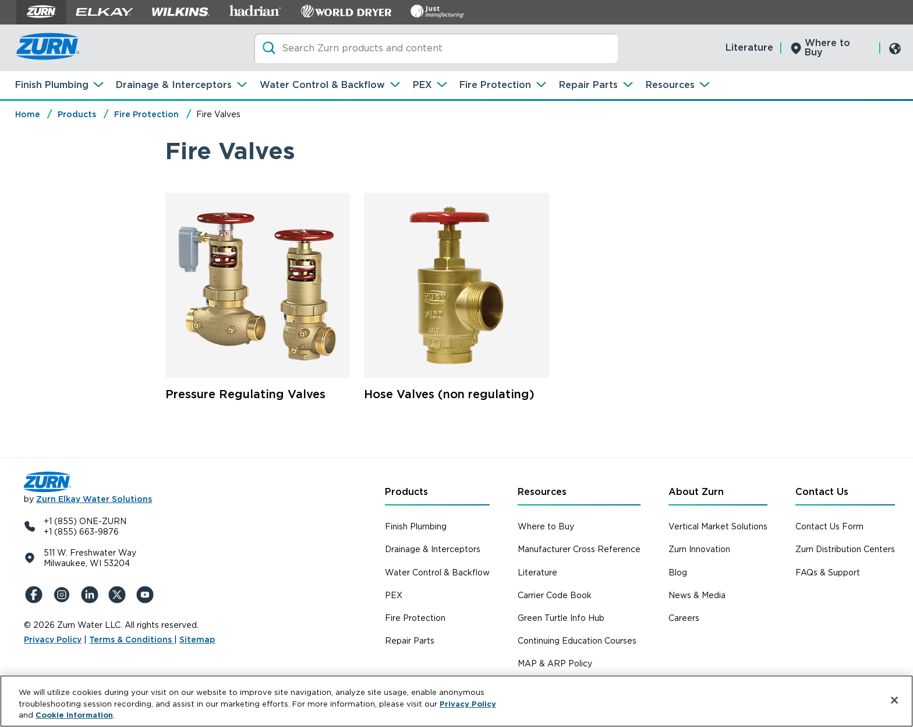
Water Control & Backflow (322, 84)
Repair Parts (588, 84)
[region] (456, 701)
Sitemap (197, 639)
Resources (670, 84)
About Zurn (696, 491)
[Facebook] (35, 594)
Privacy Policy (53, 639)
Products (77, 114)
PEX (422, 84)
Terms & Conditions (131, 639)
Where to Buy (827, 47)
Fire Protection (495, 84)
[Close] (894, 700)
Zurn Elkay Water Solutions (94, 499)
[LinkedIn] (91, 594)
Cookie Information (74, 715)
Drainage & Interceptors (174, 84)
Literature (749, 47)
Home (27, 114)
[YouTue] (147, 594)
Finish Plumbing (52, 84)
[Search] (435, 48)
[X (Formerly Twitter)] (119, 594)
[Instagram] (63, 594)
